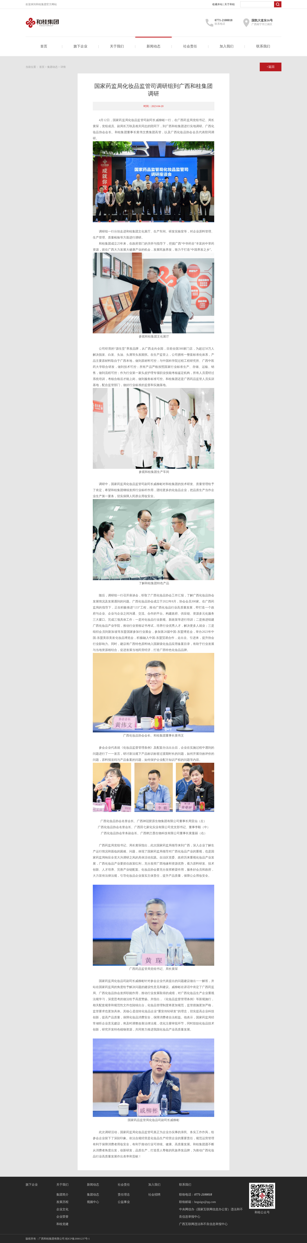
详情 (63, 66)
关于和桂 (229, 4)
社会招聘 (154, 1194)
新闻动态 (153, 46)
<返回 (270, 66)
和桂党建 (62, 1224)
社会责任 (190, 46)
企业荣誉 (62, 1216)
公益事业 (124, 1202)
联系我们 (263, 46)
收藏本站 (217, 4)
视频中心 (93, 1202)
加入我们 (227, 46)
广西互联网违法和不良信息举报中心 (203, 1224)
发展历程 (62, 1202)
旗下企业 (80, 46)
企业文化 (62, 1209)
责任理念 (124, 1194)
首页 (43, 46)
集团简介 (62, 1194)
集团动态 (52, 66)
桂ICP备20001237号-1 (77, 1238)
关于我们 (117, 46)
